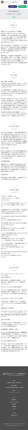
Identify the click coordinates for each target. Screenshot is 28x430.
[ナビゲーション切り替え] (25, 2)
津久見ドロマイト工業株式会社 (9, 2)
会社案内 (14, 404)
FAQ (14, 409)
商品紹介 (14, 399)
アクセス (14, 413)
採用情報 (12, 6)
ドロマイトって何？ (14, 402)
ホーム (14, 397)
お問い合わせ (22, 6)
